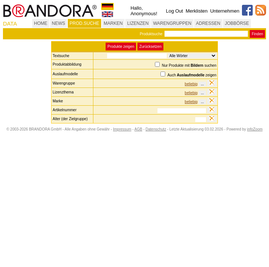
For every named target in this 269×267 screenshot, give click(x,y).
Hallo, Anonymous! (143, 10)
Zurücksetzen (150, 46)
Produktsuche (151, 34)
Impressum (122, 129)
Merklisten (196, 11)
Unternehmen (224, 11)
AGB (138, 129)
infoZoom (255, 129)
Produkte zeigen (120, 46)
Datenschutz (156, 129)
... (202, 84)
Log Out (174, 11)
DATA (10, 23)
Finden (257, 34)
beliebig (191, 84)
